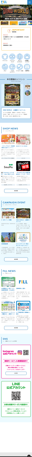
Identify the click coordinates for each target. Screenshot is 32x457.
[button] (1, 12)
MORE (16, 191)
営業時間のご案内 (7, 45)
